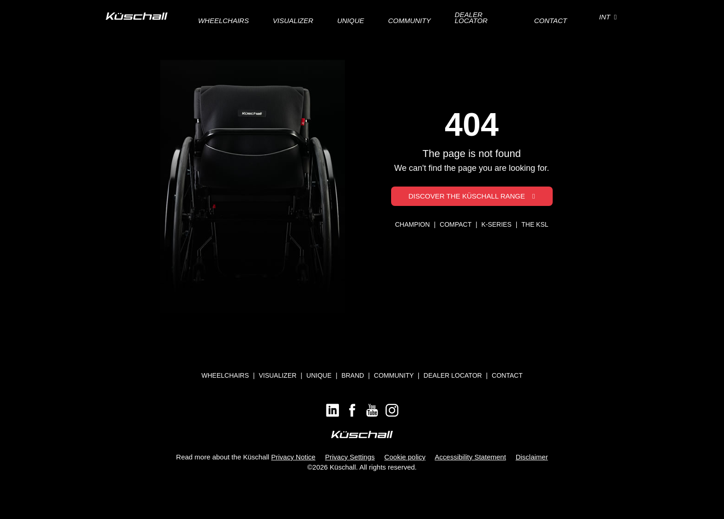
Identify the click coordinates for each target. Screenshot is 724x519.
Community (394, 375)
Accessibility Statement (470, 457)
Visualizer (277, 375)
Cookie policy (404, 457)
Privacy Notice (293, 457)
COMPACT (456, 224)
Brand (352, 375)
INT (608, 17)
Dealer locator (452, 375)
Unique (319, 375)
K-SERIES (497, 224)
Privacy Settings (350, 457)
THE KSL (534, 224)
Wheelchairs (225, 375)
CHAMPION (413, 224)
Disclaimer (532, 457)
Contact (507, 375)
